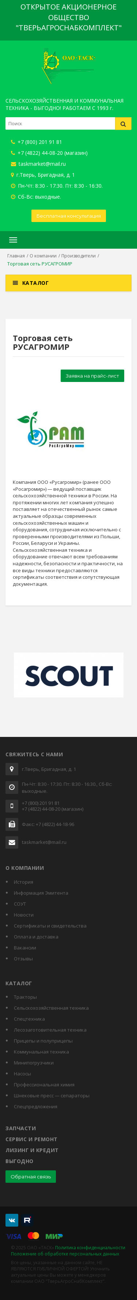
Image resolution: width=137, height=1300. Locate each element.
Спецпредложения (35, 1106)
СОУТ (20, 904)
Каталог (35, 282)
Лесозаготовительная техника (50, 1029)
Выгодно (19, 1161)
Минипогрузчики (34, 1062)
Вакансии (25, 947)
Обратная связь (31, 1176)
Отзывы (23, 958)
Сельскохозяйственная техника (51, 1008)
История (23, 882)
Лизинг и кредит (32, 1150)
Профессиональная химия (44, 1084)
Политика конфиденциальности (90, 1247)
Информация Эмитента (41, 893)
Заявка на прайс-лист (92, 376)
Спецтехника (29, 1019)
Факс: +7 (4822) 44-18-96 (48, 824)
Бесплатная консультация (69, 216)
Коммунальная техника (41, 1051)
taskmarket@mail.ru (38, 163)
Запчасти (20, 1128)
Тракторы (25, 997)
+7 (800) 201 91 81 (36, 141)
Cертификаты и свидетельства (50, 925)
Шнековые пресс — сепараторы (52, 1095)
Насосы (22, 1073)
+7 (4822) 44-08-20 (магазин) (49, 152)
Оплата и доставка (36, 936)
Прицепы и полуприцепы (43, 1040)
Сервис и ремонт (31, 1139)
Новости (24, 914)
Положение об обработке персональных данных (65, 1254)
